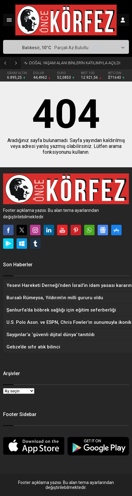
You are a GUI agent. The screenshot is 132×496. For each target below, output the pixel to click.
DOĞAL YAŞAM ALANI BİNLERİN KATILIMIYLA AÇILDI (74, 63)
